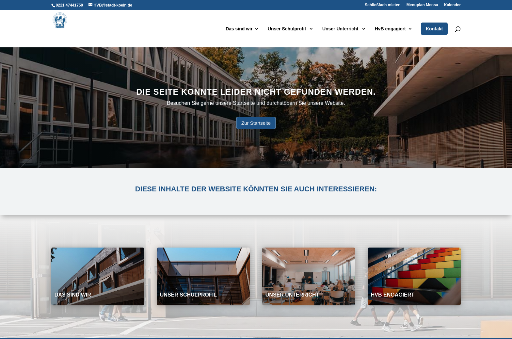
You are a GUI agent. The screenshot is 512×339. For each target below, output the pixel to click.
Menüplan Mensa (422, 5)
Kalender (452, 5)
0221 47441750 (69, 5)
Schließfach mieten (382, 5)
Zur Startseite (256, 123)
